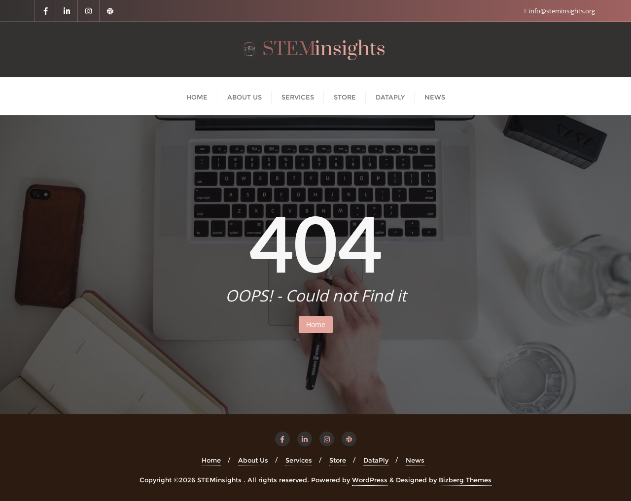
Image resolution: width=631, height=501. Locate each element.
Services (298, 460)
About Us (253, 460)
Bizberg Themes (465, 480)
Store (337, 460)
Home (315, 324)
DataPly (375, 460)
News (415, 460)
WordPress (369, 480)
